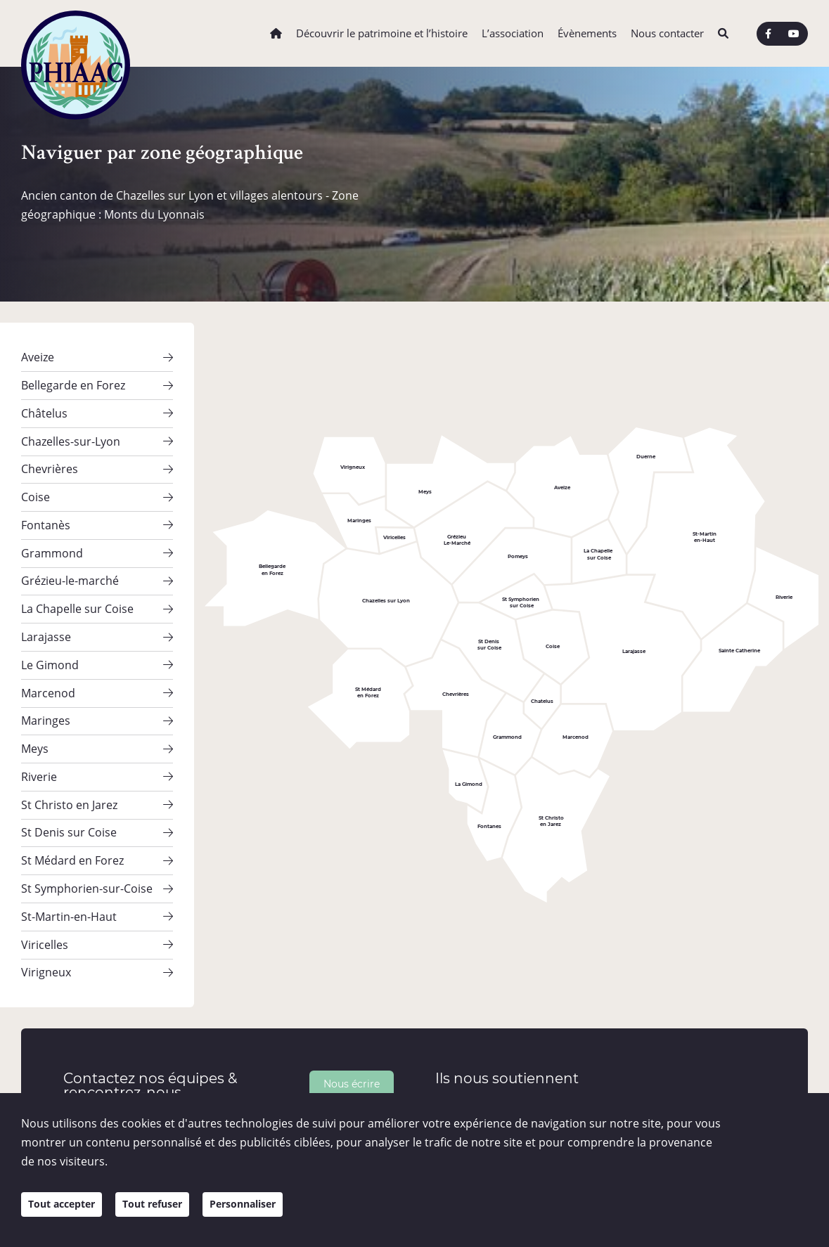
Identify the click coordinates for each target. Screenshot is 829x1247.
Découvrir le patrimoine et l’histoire (382, 33)
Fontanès (45, 509)
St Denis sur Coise (69, 788)
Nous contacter (667, 33)
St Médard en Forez (72, 814)
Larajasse (46, 610)
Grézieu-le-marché (70, 559)
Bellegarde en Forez (73, 381)
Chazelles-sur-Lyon (70, 432)
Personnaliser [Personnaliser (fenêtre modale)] (267, 1213)
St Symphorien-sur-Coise (87, 839)
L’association (513, 33)
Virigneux (46, 916)
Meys (35, 712)
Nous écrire (351, 1026)
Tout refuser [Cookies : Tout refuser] (166, 1213)
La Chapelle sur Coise (77, 585)
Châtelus (44, 407)
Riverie (39, 737)
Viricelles (44, 890)
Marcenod (48, 661)
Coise (35, 483)
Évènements (587, 33)
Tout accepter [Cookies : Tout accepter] (66, 1213)
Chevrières (49, 457)
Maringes (45, 686)
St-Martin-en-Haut (69, 864)
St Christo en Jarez (69, 762)
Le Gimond (50, 635)
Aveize (37, 355)
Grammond (52, 534)
